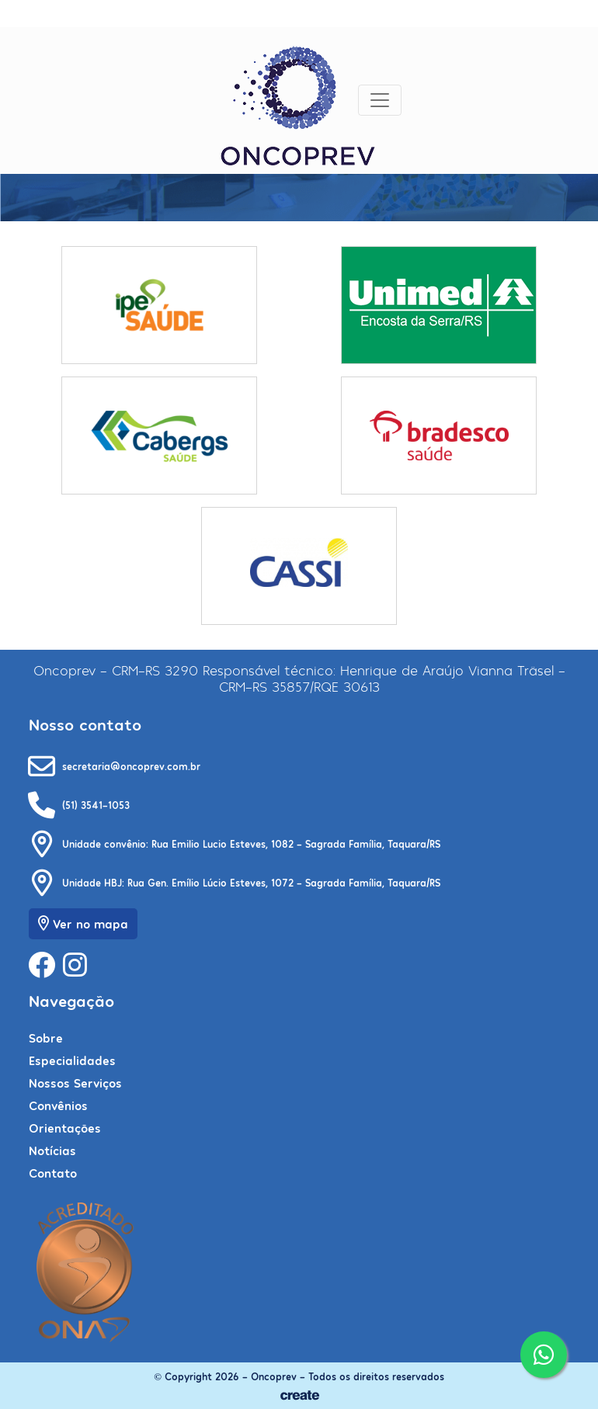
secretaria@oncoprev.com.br (131, 766)
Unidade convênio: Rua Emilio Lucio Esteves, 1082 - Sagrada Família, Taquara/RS (251, 843)
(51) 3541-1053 (96, 804)
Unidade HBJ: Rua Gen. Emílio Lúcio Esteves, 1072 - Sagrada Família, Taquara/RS (251, 882)
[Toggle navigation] (380, 100)
